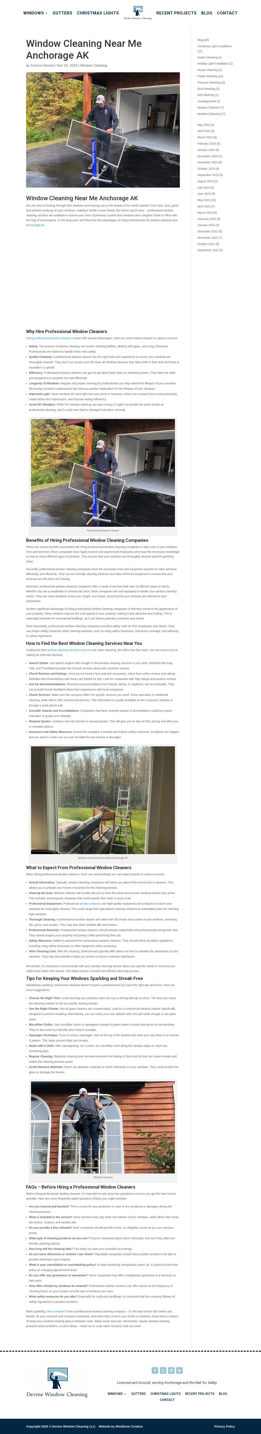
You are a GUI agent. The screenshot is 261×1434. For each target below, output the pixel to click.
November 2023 (207, 162)
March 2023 (204, 212)
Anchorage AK (35, 225)
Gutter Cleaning (207, 57)
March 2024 (204, 137)
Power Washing (207, 76)
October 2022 (206, 244)
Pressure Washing (209, 82)
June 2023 (204, 193)
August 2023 (205, 181)
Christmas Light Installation (214, 46)
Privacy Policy (224, 1426)
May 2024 (203, 124)
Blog (206, 13)
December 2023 (207, 156)
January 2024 (206, 150)
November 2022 (207, 237)
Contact (227, 13)
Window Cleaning (93, 65)
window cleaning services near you (69, 650)
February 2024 (206, 143)
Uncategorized (206, 101)
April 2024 (203, 131)
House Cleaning (207, 69)
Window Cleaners (208, 107)
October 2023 (206, 168)
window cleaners (90, 903)
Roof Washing (206, 88)
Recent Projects (176, 13)
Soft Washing (205, 95)
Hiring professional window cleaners (49, 338)
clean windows (55, 1311)
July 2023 (203, 187)
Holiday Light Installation (212, 63)
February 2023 (206, 219)
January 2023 (206, 225)
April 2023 (203, 206)
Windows (33, 13)
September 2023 (208, 175)
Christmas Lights (98, 13)
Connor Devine (42, 65)
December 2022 (207, 231)
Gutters (62, 13)
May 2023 (203, 200)
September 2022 (208, 250)
